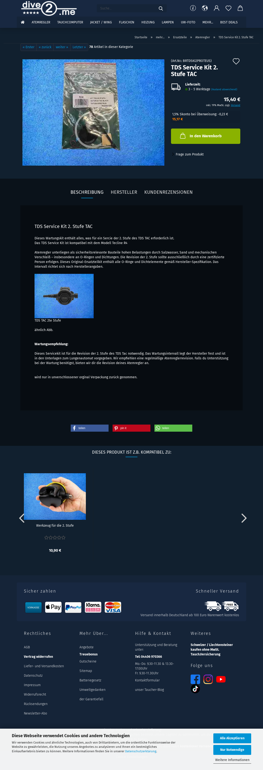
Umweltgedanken (92, 690)
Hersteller (124, 192)
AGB (27, 647)
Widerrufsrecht (35, 695)
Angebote (86, 647)
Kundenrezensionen (168, 192)
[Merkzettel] (228, 8)
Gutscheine (87, 661)
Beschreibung (87, 192)
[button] (205, 8)
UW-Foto (188, 22)
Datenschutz (33, 676)
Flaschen (126, 22)
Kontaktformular (147, 680)
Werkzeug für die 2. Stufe (55, 526)
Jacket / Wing (101, 22)
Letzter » (79, 47)
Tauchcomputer (70, 22)
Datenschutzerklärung (140, 751)
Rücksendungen (36, 704)
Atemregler (41, 22)
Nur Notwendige (232, 750)
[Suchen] (161, 8)
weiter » (62, 47)
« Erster (28, 47)
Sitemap (85, 671)
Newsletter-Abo (35, 713)
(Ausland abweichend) (224, 89)
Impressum (32, 685)
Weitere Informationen (232, 760)
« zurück (45, 47)
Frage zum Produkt (190, 154)
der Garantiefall (91, 699)
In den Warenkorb (200, 135)
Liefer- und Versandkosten (44, 666)
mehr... (207, 22)
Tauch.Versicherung (205, 654)
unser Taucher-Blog (149, 690)
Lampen (168, 22)
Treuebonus (88, 654)
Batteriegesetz (90, 680)
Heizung (148, 22)
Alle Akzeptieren (232, 738)
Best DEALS (229, 22)
